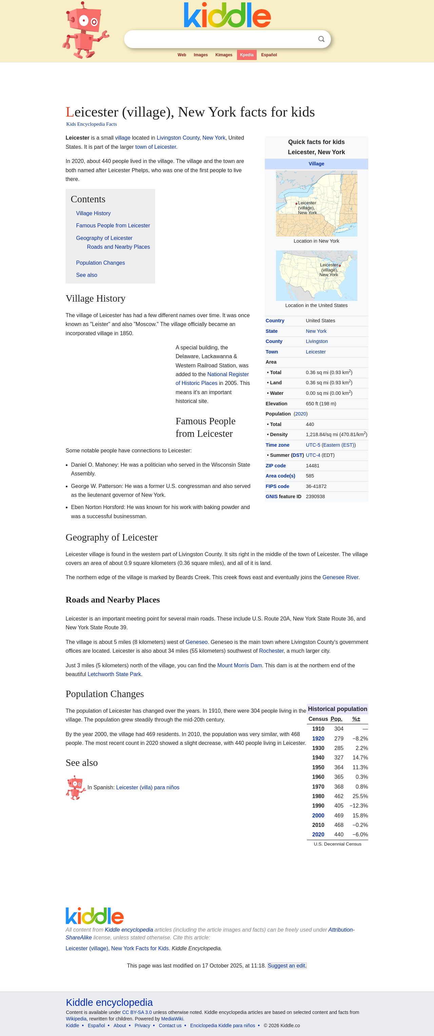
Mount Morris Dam (239, 665)
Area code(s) (280, 476)
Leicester (316, 351)
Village (316, 163)
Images (201, 55)
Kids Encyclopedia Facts (91, 124)
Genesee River (340, 577)
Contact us (170, 1025)
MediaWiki (172, 1018)
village (122, 138)
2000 (318, 815)
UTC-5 (313, 445)
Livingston (317, 341)
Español (269, 55)
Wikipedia (76, 1018)
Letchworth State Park (114, 674)
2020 (300, 414)
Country (275, 320)
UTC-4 (313, 455)
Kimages (223, 55)
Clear (307, 39)
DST (297, 455)
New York (316, 331)
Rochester (271, 651)
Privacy (142, 1025)
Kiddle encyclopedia (109, 1002)
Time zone (278, 445)
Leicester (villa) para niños (148, 787)
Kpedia (247, 55)
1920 (318, 739)
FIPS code (278, 486)
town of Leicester (155, 147)
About (120, 1025)
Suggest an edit (286, 966)
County (274, 341)
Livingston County (178, 138)
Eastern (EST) (338, 445)
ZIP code (276, 465)
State (272, 331)
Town (272, 351)
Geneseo (197, 642)
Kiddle (72, 1025)
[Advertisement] (217, 81)
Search (321, 39)
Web (182, 55)
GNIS (272, 496)
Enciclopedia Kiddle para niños (222, 1025)
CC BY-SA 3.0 (137, 1012)
